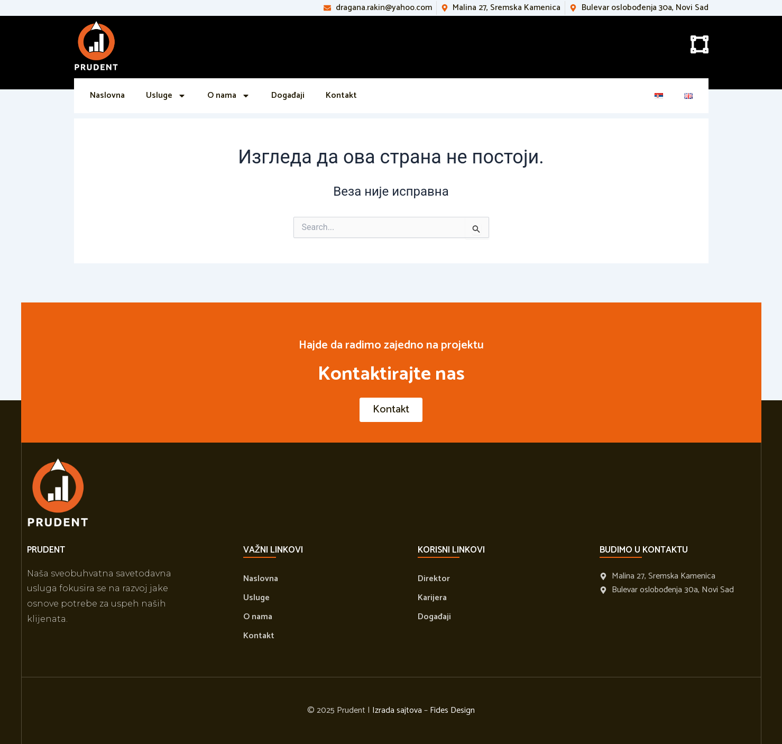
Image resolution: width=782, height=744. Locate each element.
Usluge (166, 95)
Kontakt (341, 95)
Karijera (432, 598)
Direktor (434, 579)
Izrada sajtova (397, 710)
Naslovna (107, 95)
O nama (228, 95)
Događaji (288, 95)
